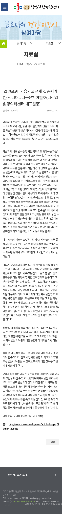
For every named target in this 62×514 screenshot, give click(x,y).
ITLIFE (6, 504)
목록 (53, 442)
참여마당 (21, 43)
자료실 (49, 43)
